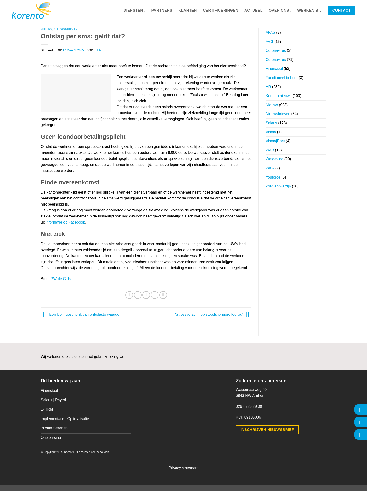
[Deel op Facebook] (129, 295)
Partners (161, 10)
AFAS (270, 32)
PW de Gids (61, 279)
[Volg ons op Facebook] (360, 409)
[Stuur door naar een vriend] (146, 295)
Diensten (134, 10)
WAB (270, 150)
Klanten (187, 10)
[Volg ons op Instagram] (360, 422)
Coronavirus (276, 50)
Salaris (271, 123)
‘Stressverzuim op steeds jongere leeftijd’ (213, 315)
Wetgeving (274, 159)
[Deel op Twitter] (138, 295)
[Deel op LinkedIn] (163, 295)
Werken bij (309, 10)
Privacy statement (183, 468)
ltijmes (99, 50)
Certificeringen (220, 10)
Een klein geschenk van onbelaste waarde (80, 315)
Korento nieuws (278, 96)
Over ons (280, 10)
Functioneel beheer (282, 78)
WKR (270, 168)
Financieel (274, 69)
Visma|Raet (275, 141)
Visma (271, 132)
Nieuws (46, 29)
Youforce (273, 177)
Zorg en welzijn (278, 186)
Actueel (253, 10)
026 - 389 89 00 (249, 407)
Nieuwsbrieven (65, 29)
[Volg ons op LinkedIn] (360, 434)
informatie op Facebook (65, 222)
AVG (269, 42)
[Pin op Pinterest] (154, 295)
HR (268, 87)
